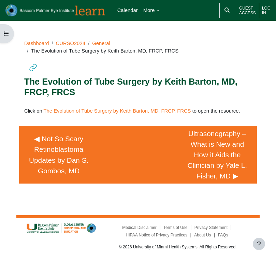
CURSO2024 (70, 43)
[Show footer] (259, 244)
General (101, 43)
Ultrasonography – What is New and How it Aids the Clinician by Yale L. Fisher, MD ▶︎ (218, 155)
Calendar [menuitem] (127, 10)
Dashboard (36, 43)
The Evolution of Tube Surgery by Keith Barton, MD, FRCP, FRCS (117, 111)
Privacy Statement (211, 227)
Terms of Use (175, 227)
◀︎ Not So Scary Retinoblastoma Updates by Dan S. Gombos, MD (60, 154)
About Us (202, 235)
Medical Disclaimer (139, 227)
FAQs (223, 235)
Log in (266, 10)
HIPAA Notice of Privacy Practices (157, 235)
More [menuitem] (149, 10)
